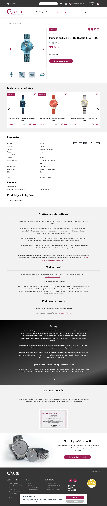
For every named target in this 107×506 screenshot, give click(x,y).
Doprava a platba (13, 483)
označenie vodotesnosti (52, 277)
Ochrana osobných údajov (54, 489)
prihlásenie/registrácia (78, 3)
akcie (47, 12)
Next (98, 110)
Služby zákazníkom (33, 487)
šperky (64, 12)
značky (72, 12)
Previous (9, 110)
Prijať (75, 497)
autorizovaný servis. (65, 313)
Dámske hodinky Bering (17, 201)
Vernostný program (52, 483)
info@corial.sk (13, 3)
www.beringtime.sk (53, 379)
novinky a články (38, 12)
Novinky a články (13, 495)
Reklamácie (12, 489)
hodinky (55, 12)
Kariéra (30, 492)
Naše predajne (31, 485)
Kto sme (30, 483)
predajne (96, 12)
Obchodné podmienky (14, 491)
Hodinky (9, 23)
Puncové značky (13, 493)
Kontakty (30, 494)
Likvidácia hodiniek (14, 498)
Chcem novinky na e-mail (77, 457)
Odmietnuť (75, 501)
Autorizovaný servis (33, 489)
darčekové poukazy (85, 12)
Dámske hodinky (17, 23)
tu (39, 501)
